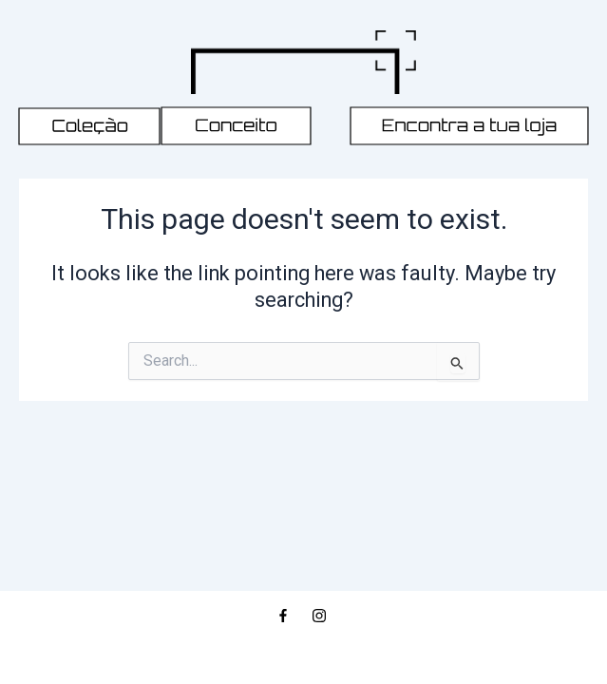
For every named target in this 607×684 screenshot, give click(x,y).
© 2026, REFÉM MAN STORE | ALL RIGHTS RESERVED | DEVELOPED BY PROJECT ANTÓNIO (303, 648)
